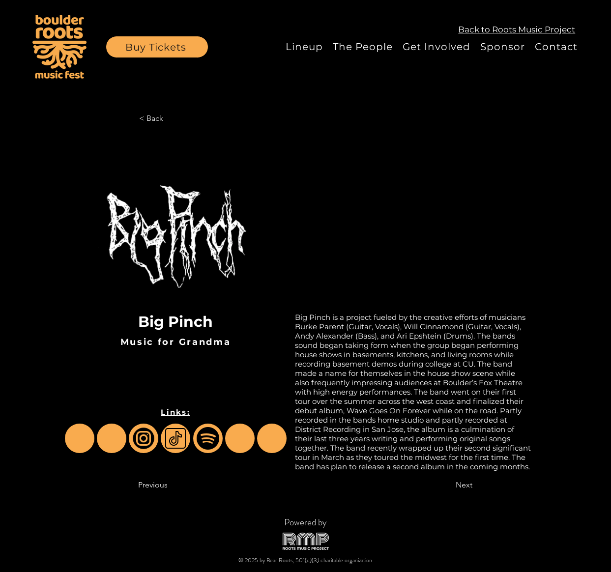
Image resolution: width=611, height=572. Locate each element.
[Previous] (170, 485)
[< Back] (171, 118)
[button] (157, 47)
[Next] (447, 485)
